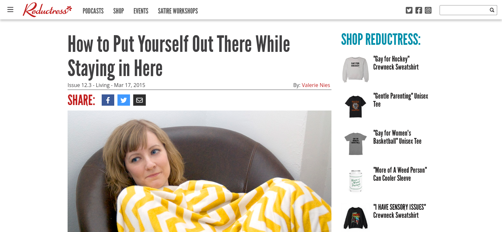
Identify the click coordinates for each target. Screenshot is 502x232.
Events (141, 9)
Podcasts (93, 9)
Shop (118, 9)
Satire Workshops (178, 9)
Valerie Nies (316, 85)
